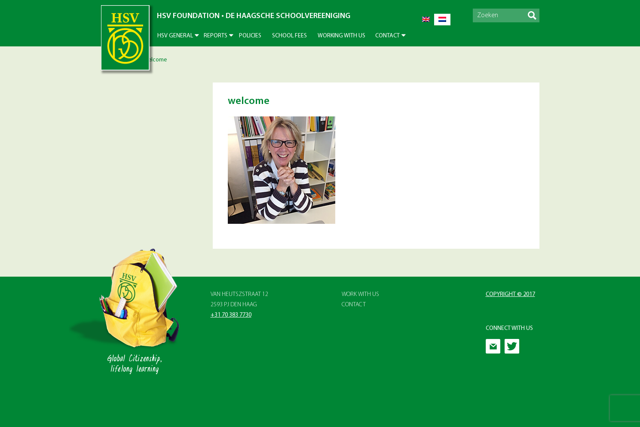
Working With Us (341, 36)
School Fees (289, 36)
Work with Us (360, 294)
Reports (215, 36)
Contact (387, 36)
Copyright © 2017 (510, 294)
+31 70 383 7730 (231, 315)
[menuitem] (426, 19)
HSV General (175, 36)
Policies (250, 36)
